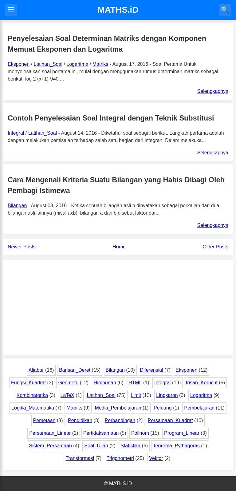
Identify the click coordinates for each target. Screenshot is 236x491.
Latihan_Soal (48, 64)
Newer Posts (22, 246)
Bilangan (17, 205)
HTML (135, 382)
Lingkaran (167, 395)
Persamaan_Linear (50, 433)
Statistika (130, 445)
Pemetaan (44, 420)
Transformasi (79, 458)
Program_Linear (181, 433)
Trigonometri (120, 458)
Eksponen (19, 64)
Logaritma (77, 64)
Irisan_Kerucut (202, 382)
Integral (16, 133)
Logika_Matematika (32, 407)
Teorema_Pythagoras (176, 445)
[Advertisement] (118, 308)
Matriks (100, 64)
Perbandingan (120, 420)
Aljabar (36, 370)
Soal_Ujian (96, 445)
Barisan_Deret (74, 370)
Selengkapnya (212, 91)
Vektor (156, 458)
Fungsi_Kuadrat (28, 382)
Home (119, 246)
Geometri (68, 382)
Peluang (163, 407)
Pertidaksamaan (101, 433)
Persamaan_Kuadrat (170, 420)
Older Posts (215, 246)
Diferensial (151, 370)
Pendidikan (80, 420)
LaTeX (67, 395)
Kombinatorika (32, 395)
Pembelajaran (199, 407)
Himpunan (105, 382)
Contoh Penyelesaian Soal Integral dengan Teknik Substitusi (111, 118)
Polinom (140, 433)
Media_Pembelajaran (118, 407)
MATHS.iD (117, 9)
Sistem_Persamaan (50, 445)
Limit (136, 395)
